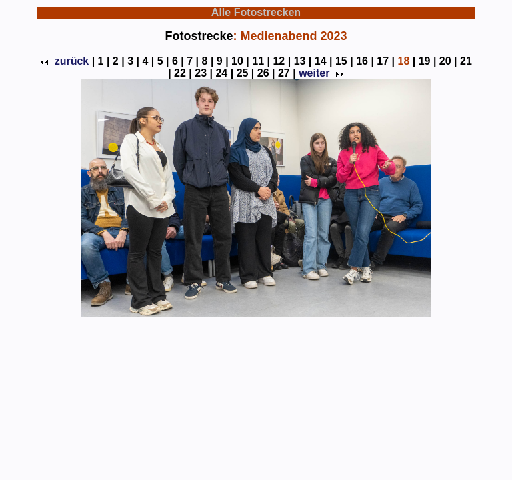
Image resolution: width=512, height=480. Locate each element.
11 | (261, 61)
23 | (204, 73)
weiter (320, 73)
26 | (266, 73)
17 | (386, 61)
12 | (282, 61)
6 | (178, 61)
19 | (428, 61)
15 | (344, 61)
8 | (208, 61)
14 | (324, 61)
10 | (240, 61)
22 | (183, 73)
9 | (223, 61)
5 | (163, 61)
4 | (148, 61)
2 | (119, 61)
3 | (133, 61)
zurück (65, 61)
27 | (287, 73)
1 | (104, 61)
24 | (224, 73)
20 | (448, 61)
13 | (303, 61)
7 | (193, 61)
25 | (246, 73)
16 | (365, 61)
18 (403, 61)
